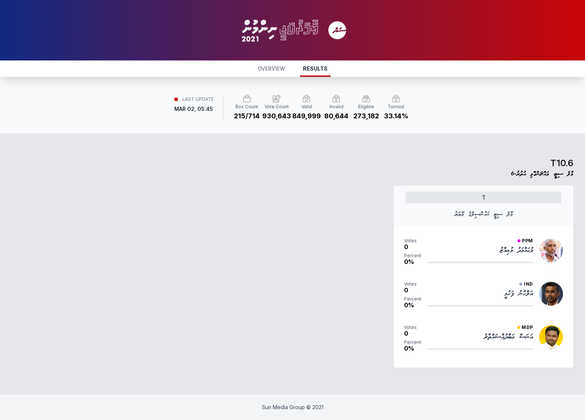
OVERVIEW (271, 68)
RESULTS (315, 68)
